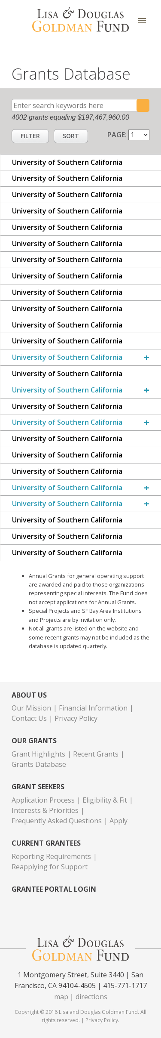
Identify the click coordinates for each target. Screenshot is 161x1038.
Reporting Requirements (51, 856)
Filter (30, 136)
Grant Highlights (38, 754)
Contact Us (29, 718)
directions (91, 996)
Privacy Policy (76, 718)
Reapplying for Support (50, 866)
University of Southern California (67, 357)
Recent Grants (95, 754)
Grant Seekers (38, 786)
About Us (29, 695)
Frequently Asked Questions (57, 820)
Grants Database (39, 764)
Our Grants (34, 740)
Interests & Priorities (45, 810)
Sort (71, 136)
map (61, 996)
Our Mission (31, 708)
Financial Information (93, 708)
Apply (118, 820)
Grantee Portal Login (54, 889)
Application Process (43, 800)
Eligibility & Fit (104, 800)
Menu (142, 20)
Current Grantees (46, 843)
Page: (117, 134)
